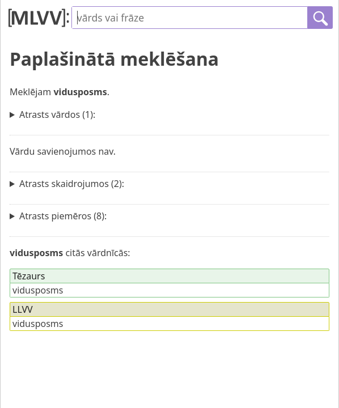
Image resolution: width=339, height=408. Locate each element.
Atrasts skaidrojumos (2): (71, 183)
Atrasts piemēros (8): (63, 216)
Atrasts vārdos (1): (57, 114)
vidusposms (37, 290)
